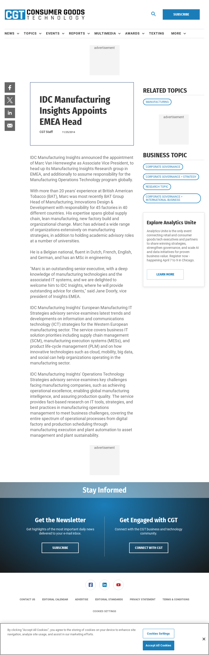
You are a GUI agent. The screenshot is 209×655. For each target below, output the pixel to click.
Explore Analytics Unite (171, 222)
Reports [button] (77, 33)
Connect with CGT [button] (148, 548)
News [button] (10, 33)
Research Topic (157, 186)
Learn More (165, 274)
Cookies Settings (104, 611)
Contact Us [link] (27, 599)
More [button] (176, 33)
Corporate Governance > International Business (164, 198)
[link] (10, 87)
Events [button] (53, 33)
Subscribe (181, 14)
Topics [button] (30, 33)
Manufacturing (157, 102)
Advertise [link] (81, 599)
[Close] (204, 639)
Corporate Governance (163, 166)
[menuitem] (14, 33)
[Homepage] (44, 15)
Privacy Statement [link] (143, 599)
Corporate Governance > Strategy (171, 176)
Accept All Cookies (158, 645)
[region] (104, 639)
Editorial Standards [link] (109, 599)
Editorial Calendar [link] (55, 599)
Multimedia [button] (105, 33)
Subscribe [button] (60, 548)
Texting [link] (156, 33)
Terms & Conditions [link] (175, 599)
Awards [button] (132, 33)
